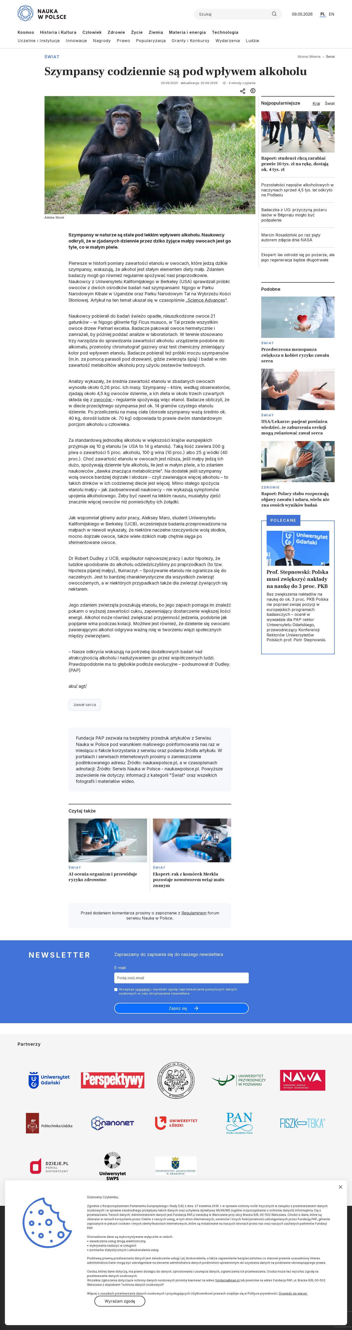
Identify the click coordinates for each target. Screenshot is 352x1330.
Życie (137, 32)
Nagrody (102, 40)
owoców (103, 399)
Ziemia (156, 32)
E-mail (120, 967)
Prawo (123, 40)
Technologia (225, 32)
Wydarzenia (228, 40)
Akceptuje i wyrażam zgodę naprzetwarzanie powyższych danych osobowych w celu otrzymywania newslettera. (178, 991)
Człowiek (92, 32)
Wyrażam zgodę (120, 1301)
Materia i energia (187, 32)
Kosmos (26, 32)
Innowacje (76, 40)
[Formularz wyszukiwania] (238, 14)
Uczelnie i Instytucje (39, 40)
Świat (52, 56)
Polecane (283, 520)
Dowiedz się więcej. (293, 1293)
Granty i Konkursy (191, 40)
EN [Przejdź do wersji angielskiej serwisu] (331, 14)
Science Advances (206, 300)
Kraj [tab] (316, 103)
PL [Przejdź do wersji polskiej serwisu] (322, 13)
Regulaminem (194, 912)
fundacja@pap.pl (227, 1280)
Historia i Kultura (58, 32)
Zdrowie (116, 32)
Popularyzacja (151, 40)
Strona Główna (309, 56)
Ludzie (252, 40)
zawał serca (85, 704)
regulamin (142, 989)
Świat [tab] (330, 103)
